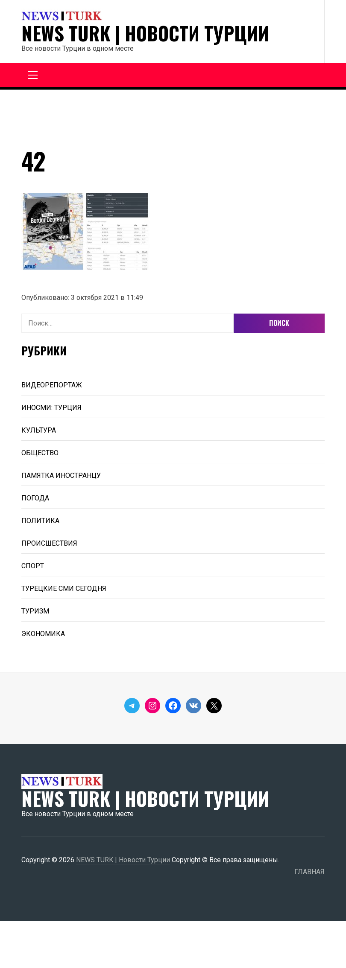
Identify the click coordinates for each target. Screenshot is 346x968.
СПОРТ (32, 566)
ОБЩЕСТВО (40, 453)
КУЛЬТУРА (38, 430)
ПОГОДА (35, 498)
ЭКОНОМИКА (43, 634)
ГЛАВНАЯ (309, 872)
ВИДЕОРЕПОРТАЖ (51, 385)
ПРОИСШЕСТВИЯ (49, 543)
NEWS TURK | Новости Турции (145, 33)
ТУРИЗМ (35, 611)
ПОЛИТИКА (40, 521)
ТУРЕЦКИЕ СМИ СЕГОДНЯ (63, 588)
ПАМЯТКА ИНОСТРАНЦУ (61, 475)
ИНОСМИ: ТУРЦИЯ (51, 408)
